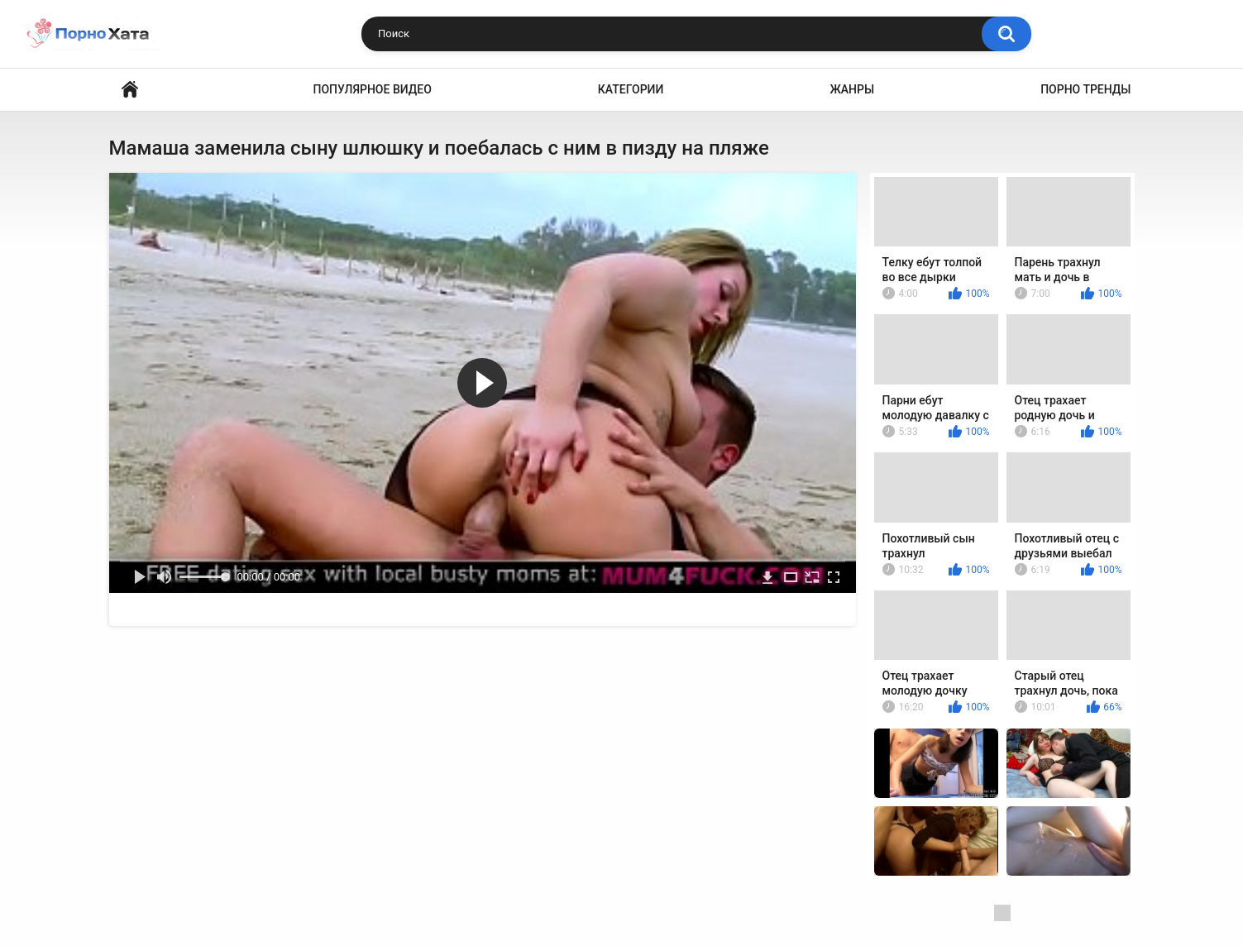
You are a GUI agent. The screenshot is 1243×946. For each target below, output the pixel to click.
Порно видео (130, 90)
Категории (631, 89)
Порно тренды (1085, 89)
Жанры (851, 89)
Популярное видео (372, 89)
